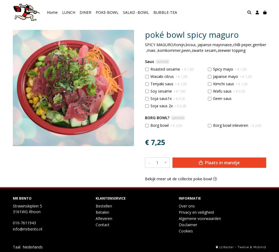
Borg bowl (166, 125)
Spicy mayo (230, 69)
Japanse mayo (232, 76)
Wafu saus (229, 91)
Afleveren (104, 218)
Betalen (102, 212)
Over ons (187, 206)
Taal (16, 247)
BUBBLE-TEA (165, 12)
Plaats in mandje (219, 163)
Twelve (243, 247)
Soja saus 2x (168, 105)
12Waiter (226, 247)
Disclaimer (188, 224)
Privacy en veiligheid (196, 212)
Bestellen (104, 206)
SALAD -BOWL (136, 12)
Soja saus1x (167, 98)
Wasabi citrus (168, 76)
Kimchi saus (230, 83)
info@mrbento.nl (27, 229)
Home (52, 12)
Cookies (186, 231)
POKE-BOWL (107, 12)
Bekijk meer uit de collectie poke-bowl (181, 178)
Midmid (259, 247)
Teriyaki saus (168, 83)
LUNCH (68, 12)
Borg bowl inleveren (237, 125)
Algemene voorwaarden (200, 218)
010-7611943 (24, 222)
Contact (103, 224)
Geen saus (222, 98)
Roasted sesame (172, 69)
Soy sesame (168, 91)
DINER (85, 12)
